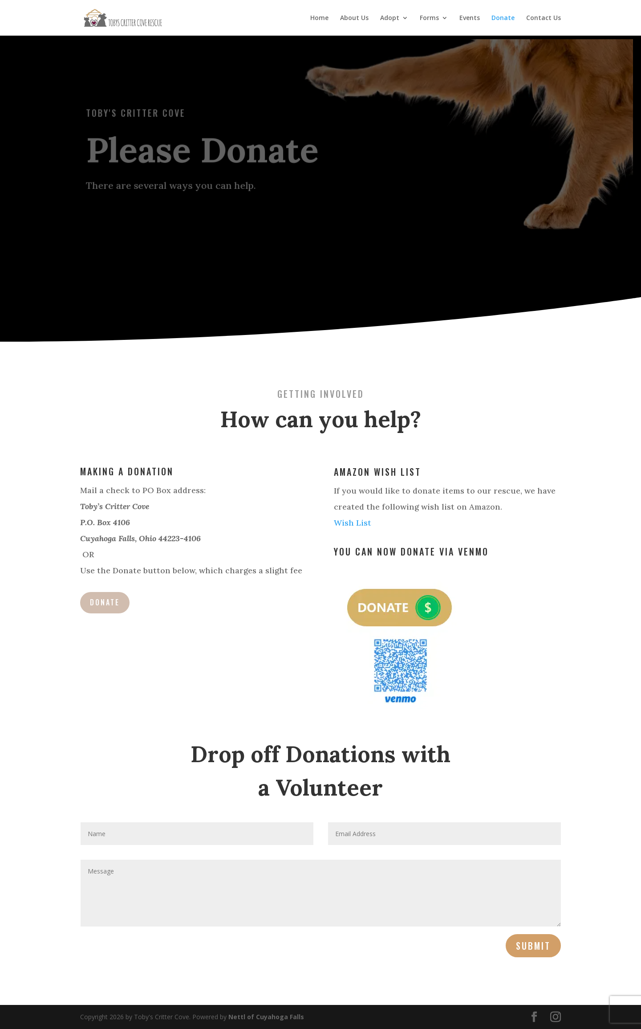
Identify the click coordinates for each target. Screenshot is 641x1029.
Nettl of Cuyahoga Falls (266, 1017)
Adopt (389, 18)
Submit (533, 945)
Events (469, 18)
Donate (503, 18)
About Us (354, 18)
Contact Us (543, 18)
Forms (429, 18)
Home (319, 18)
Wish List (352, 523)
